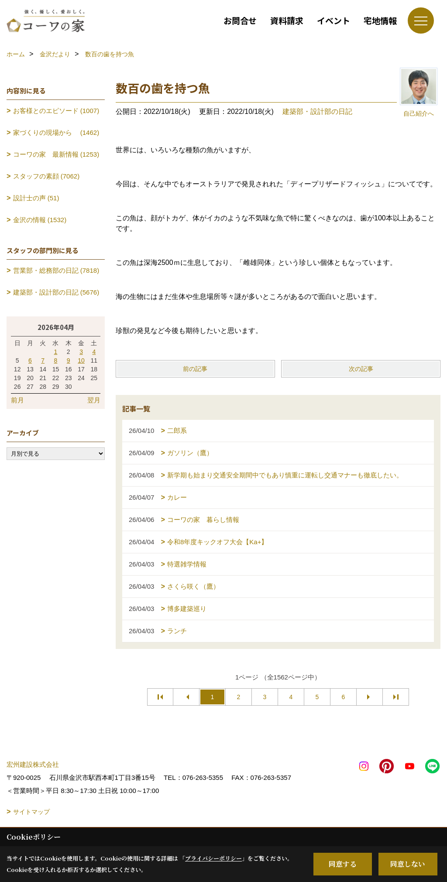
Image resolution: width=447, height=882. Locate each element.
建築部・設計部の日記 (317, 111)
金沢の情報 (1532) (40, 219)
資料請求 (286, 20)
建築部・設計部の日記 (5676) (56, 292)
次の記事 (361, 368)
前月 (17, 400)
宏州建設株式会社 (33, 764)
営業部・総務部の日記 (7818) (56, 270)
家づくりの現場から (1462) (56, 132)
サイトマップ (31, 811)
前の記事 (195, 368)
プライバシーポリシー (213, 858)
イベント (333, 20)
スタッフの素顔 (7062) (46, 176)
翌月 (93, 400)
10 (81, 360)
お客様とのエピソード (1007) (56, 110)
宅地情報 (380, 20)
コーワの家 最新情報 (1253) (56, 154)
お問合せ (240, 20)
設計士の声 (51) (36, 198)
